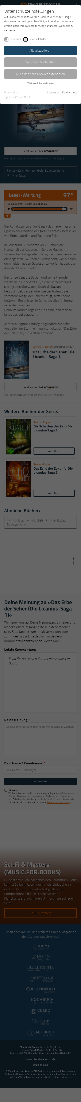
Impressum (53, 92)
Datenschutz (69, 92)
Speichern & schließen (40, 62)
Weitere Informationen (40, 83)
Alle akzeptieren (40, 50)
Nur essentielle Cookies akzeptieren (40, 74)
